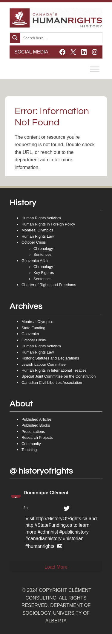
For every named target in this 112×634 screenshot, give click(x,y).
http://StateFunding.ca (48, 525)
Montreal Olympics (37, 230)
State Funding (33, 328)
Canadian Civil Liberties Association (52, 382)
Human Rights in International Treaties (54, 370)
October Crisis (34, 242)
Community (31, 443)
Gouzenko (30, 334)
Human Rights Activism (41, 218)
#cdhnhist (48, 531)
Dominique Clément (46, 492)
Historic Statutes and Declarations (50, 358)
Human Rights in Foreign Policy (48, 224)
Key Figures (43, 272)
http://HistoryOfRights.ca (61, 518)
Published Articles (37, 419)
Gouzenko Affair (35, 260)
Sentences (42, 254)
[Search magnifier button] (15, 38)
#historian (73, 538)
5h (25, 508)
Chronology (43, 248)
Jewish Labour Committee (44, 364)
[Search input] (61, 37)
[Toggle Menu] (94, 69)
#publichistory (74, 531)
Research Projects (37, 437)
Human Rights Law (38, 236)
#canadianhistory (43, 538)
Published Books (36, 425)
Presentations (33, 431)
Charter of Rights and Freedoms (49, 285)
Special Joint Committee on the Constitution (59, 376)
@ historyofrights (41, 471)
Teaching (29, 449)
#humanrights (39, 546)
